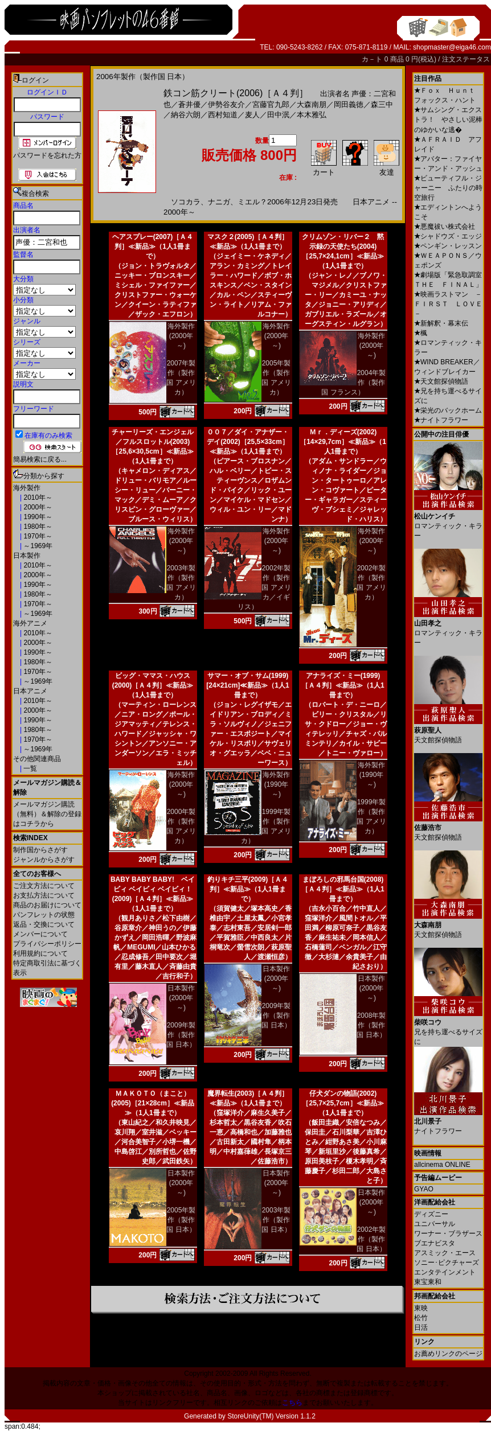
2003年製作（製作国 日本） (275, 1219)
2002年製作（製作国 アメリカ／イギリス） (264, 587)
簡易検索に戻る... (40, 459)
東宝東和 (427, 1282)
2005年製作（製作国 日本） (180, 1219)
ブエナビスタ (434, 1243)
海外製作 (26, 488)
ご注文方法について (44, 886)
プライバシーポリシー (47, 944)
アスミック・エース (445, 1253)
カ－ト (373, 59)
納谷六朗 (186, 114)
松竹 (421, 1318)
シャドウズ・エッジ (448, 236)
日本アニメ (30, 691)
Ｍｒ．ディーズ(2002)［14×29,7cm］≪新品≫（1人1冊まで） (343, 441)
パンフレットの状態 (44, 915)
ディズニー (431, 1214)
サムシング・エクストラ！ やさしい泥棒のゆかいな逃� (448, 120)
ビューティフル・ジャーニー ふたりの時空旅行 (448, 188)
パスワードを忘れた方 (47, 155)
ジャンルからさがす (44, 860)
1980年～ (37, 527)
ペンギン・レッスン (448, 246)
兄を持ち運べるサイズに (448, 1028)
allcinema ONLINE (442, 1165)
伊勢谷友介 (226, 104)
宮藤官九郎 (270, 104)
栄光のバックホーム (448, 410)
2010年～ (37, 497)
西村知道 (223, 114)
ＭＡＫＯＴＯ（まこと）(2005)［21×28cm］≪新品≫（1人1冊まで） (152, 1103)
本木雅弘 (311, 114)
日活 (421, 1327)
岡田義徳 (348, 104)
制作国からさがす (40, 850)
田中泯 (278, 114)
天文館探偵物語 (441, 381)
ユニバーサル (434, 1224)
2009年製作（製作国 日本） (180, 1035)
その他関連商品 (37, 759)
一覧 (29, 768)
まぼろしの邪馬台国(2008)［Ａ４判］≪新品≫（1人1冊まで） (342, 889)
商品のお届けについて (47, 905)
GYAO (423, 1189)
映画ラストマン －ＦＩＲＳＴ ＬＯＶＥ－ (448, 304)
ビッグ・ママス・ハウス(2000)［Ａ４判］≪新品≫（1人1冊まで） (153, 685)
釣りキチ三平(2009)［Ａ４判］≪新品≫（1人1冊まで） (248, 889)
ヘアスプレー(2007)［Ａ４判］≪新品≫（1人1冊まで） (153, 246)
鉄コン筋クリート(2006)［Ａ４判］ (235, 93)
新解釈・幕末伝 (441, 323)
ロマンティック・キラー (448, 522)
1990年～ (37, 517)
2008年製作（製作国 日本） (371, 1025)
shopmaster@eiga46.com (452, 47)
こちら (292, 1403)
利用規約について (40, 953)
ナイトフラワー (441, 420)
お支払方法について (44, 895)
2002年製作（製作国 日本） (371, 1239)
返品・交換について (44, 924)
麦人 (252, 114)
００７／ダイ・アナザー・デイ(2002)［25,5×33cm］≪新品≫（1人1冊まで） (248, 441)
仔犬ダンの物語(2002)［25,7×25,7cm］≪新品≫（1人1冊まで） (342, 1103)
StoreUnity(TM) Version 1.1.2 (271, 1416)
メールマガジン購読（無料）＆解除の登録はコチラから (47, 814)
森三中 (382, 104)
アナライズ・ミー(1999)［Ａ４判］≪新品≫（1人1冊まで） (342, 685)
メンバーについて (40, 934)
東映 (421, 1308)
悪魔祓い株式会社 (444, 227)
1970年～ (37, 536)
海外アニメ (30, 623)
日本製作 (26, 556)
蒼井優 (189, 104)
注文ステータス (466, 59)
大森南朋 (311, 104)
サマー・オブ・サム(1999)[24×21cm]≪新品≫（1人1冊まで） (247, 685)
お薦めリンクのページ (448, 1354)
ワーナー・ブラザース (448, 1233)
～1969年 (37, 546)
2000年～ (37, 507)
